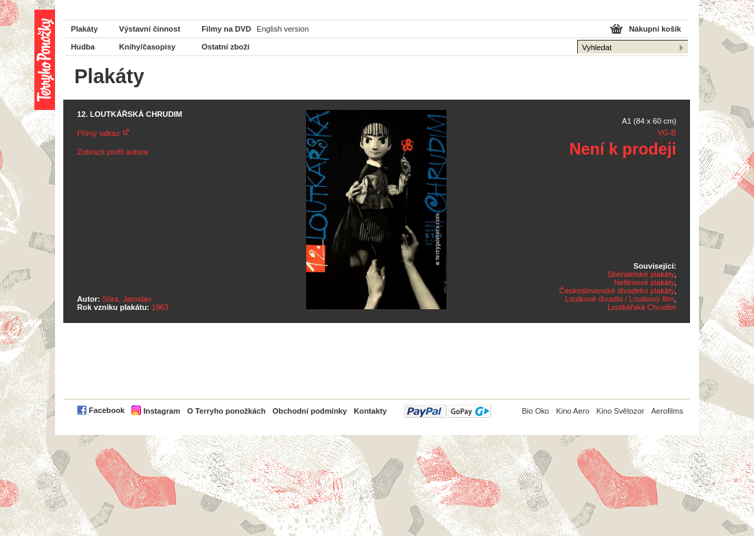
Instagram (161, 411)
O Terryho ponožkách (226, 411)
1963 (160, 307)
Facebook (107, 410)
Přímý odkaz (98, 133)
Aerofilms (667, 411)
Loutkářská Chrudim (641, 307)
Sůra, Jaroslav (127, 299)
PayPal (447, 411)
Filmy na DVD (226, 29)
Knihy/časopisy (147, 47)
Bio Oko (535, 411)
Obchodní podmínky (309, 411)
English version (283, 29)
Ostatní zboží (226, 47)
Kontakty (370, 411)
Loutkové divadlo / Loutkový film (619, 299)
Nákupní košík (655, 29)
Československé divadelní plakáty (616, 291)
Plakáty (84, 29)
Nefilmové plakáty (644, 282)
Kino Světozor (620, 411)
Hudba (83, 47)
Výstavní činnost (149, 29)
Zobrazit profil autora (112, 152)
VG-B (667, 133)
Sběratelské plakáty (640, 274)
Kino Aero (573, 411)
